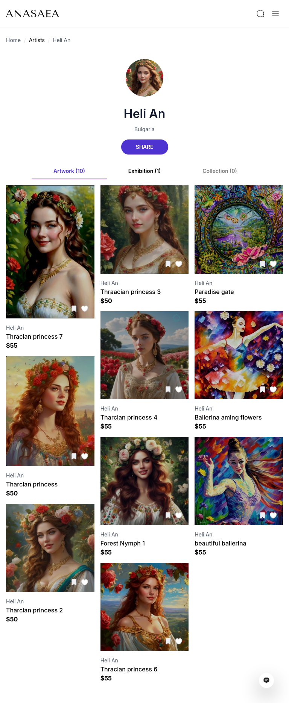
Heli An (61, 40)
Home (13, 40)
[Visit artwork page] (50, 251)
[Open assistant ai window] (266, 680)
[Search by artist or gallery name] (260, 13)
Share (144, 147)
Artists (37, 40)
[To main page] (32, 13)
